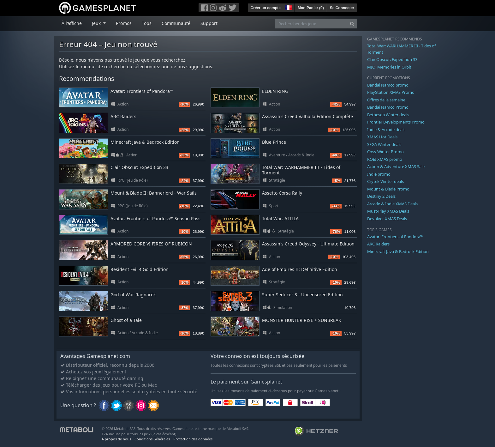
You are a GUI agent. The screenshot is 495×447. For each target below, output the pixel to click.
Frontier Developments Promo (396, 122)
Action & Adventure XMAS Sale (396, 166)
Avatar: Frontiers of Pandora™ (141, 91)
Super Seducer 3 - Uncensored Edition (302, 295)
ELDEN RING (275, 91)
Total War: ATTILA (280, 218)
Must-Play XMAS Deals (388, 211)
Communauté (176, 23)
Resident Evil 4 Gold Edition (139, 269)
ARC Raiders (123, 116)
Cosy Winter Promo (385, 151)
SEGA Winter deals (384, 144)
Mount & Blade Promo (388, 189)
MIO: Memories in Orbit (389, 67)
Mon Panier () (311, 8)
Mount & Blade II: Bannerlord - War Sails (153, 193)
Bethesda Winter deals (388, 115)
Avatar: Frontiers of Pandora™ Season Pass (155, 218)
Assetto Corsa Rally (282, 193)
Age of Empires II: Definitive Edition (299, 269)
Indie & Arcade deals (386, 129)
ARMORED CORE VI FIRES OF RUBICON (151, 244)
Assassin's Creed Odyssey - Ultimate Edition (308, 244)
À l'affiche (72, 23)
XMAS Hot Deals (382, 137)
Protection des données (192, 439)
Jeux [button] (97, 23)
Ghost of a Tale (126, 320)
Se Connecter (342, 8)
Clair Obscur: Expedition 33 (139, 167)
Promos (124, 23)
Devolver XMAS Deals (387, 218)
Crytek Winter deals (385, 181)
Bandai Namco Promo (388, 107)
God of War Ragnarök (133, 295)
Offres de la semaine (386, 100)
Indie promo (379, 174)
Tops (147, 23)
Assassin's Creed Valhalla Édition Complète (307, 116)
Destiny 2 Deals (381, 196)
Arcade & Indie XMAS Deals (392, 204)
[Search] (352, 23)
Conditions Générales (152, 439)
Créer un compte (266, 8)
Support (209, 23)
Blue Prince (274, 142)
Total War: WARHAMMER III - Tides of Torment (301, 170)
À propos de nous (116, 439)
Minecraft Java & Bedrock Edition (145, 142)
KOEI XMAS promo (384, 159)
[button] (287, 7)
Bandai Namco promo (388, 85)
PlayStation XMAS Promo (390, 92)
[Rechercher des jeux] (311, 23)
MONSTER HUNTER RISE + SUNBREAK (301, 320)
